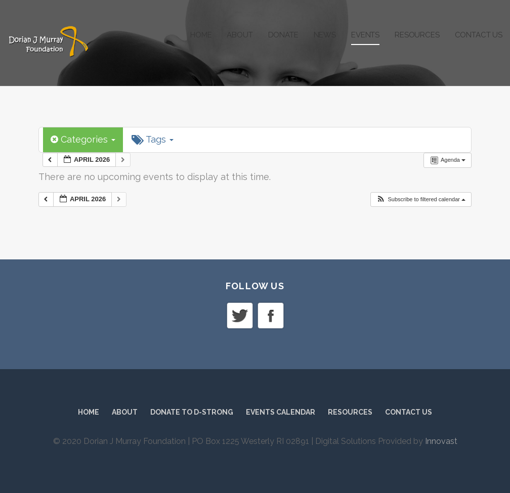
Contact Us (478, 34)
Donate (283, 34)
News (325, 34)
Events (365, 34)
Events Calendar (280, 412)
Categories (83, 139)
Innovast (441, 441)
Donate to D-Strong (191, 412)
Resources (417, 34)
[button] (421, 199)
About (239, 34)
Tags (153, 139)
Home (200, 34)
